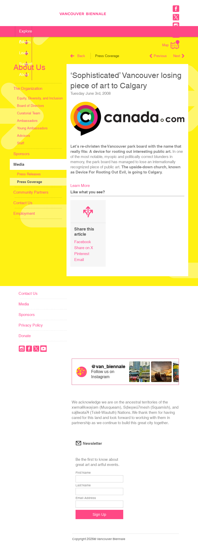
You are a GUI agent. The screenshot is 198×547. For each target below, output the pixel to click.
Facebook (82, 242)
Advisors (23, 136)
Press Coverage (29, 182)
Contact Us (22, 203)
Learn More (80, 185)
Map (170, 44)
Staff (20, 143)
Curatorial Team (28, 113)
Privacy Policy (31, 325)
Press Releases (29, 174)
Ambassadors (27, 121)
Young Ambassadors (32, 128)
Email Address (86, 498)
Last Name (83, 485)
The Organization (27, 88)
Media (18, 164)
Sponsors (21, 154)
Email (79, 259)
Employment (24, 213)
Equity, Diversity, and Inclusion (40, 98)
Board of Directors (30, 106)
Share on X (83, 247)
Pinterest (81, 253)
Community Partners (30, 192)
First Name (83, 472)
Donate (25, 336)
